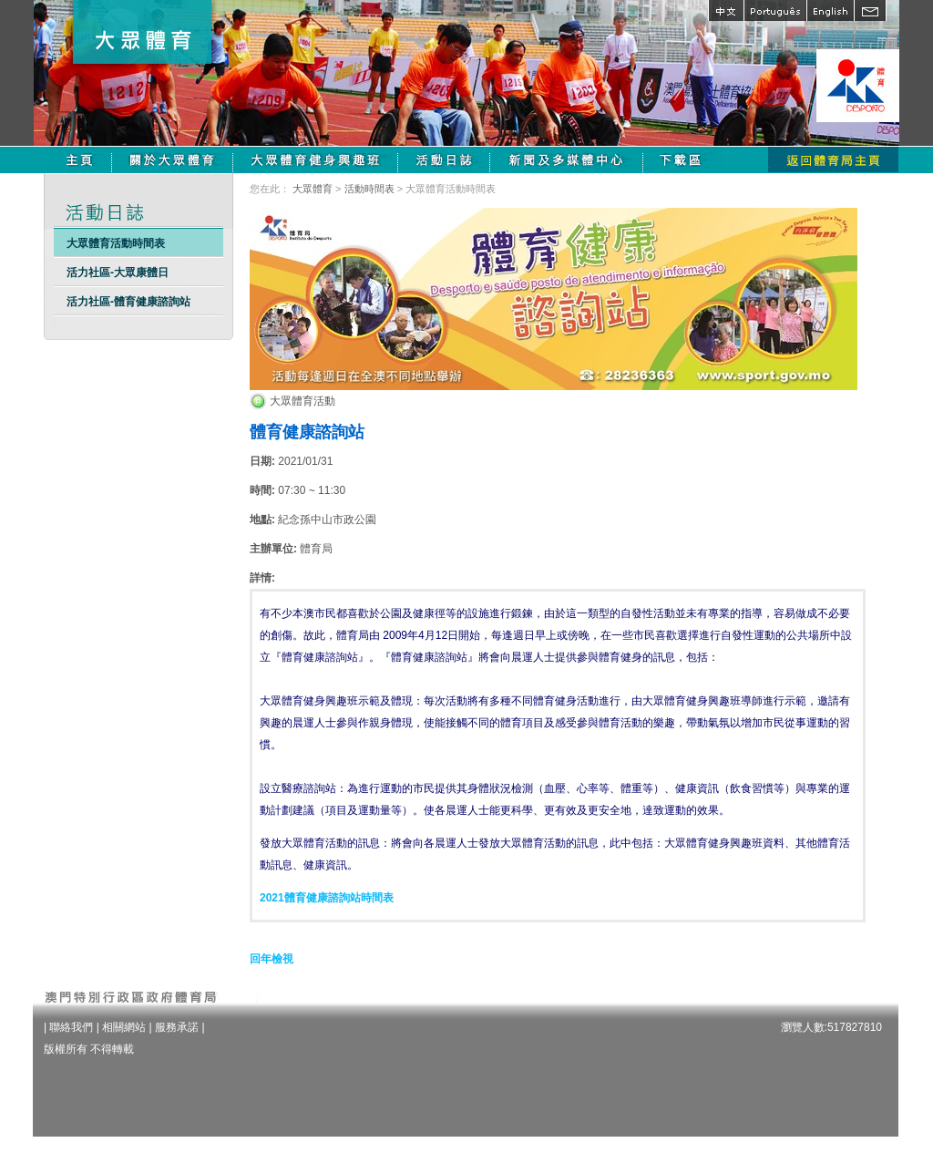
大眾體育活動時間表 (116, 243)
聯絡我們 (71, 1027)
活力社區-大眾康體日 (118, 272)
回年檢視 (271, 958)
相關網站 (124, 1027)
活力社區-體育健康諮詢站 (128, 301)
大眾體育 (312, 188)
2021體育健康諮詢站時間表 (327, 897)
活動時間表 (369, 188)
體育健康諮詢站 (307, 432)
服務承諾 (177, 1027)
